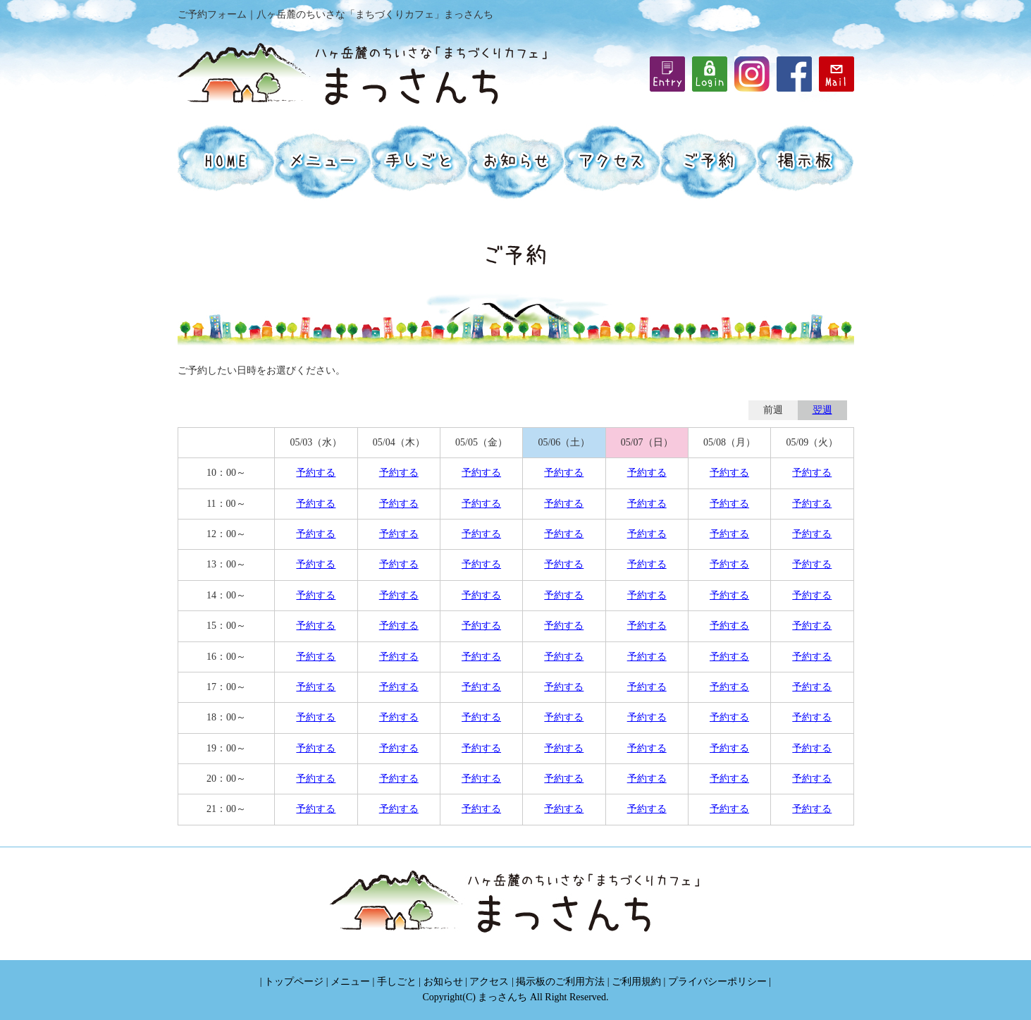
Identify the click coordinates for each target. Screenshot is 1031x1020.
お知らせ (443, 981)
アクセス (489, 981)
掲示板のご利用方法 (560, 981)
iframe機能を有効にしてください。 (709, 74)
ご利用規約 (636, 981)
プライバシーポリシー (717, 981)
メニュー (350, 981)
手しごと (396, 981)
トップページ (293, 981)
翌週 (822, 410)
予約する (315, 472)
